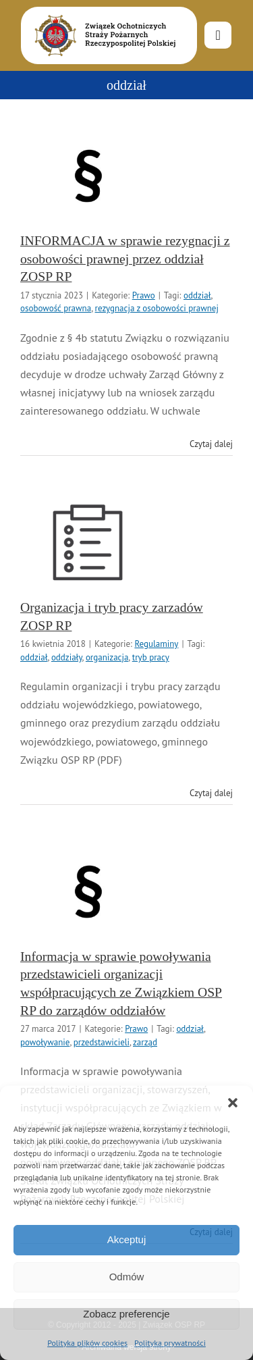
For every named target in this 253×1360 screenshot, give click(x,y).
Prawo (143, 295)
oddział (197, 295)
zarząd (145, 1042)
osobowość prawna (55, 308)
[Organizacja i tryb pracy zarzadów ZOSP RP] (87, 542)
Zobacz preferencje (126, 1313)
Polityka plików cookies (87, 1343)
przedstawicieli (102, 1042)
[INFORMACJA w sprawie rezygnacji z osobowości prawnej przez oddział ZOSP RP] (87, 175)
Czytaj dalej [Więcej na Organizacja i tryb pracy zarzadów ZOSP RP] (211, 793)
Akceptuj (126, 1239)
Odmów (126, 1276)
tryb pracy (150, 657)
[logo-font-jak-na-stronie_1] (102, 13)
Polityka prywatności (170, 1343)
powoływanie (44, 1042)
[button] (233, 1102)
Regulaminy (156, 644)
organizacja (107, 657)
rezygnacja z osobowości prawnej (157, 308)
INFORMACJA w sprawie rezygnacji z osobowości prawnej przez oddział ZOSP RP (125, 258)
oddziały (66, 657)
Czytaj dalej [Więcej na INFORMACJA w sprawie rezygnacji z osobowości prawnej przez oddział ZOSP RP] (211, 444)
